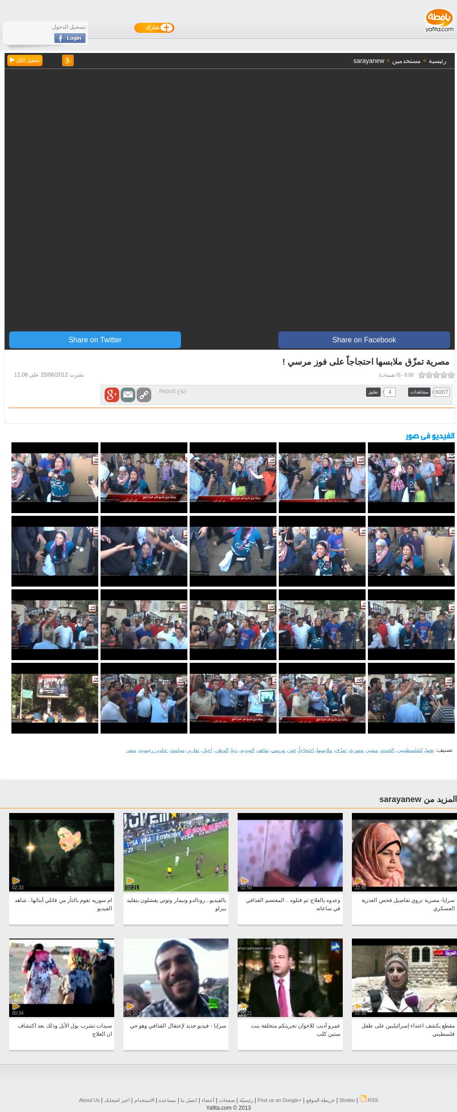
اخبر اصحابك (117, 1100)
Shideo (347, 1100)
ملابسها (324, 750)
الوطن (221, 750)
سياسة (178, 750)
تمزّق (340, 750)
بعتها (429, 750)
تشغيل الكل (25, 60)
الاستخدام (144, 1100)
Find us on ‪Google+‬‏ (280, 1100)
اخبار (207, 750)
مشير (372, 750)
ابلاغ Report (172, 391)
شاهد (263, 750)
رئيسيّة (246, 1100)
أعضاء (208, 1100)
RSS (369, 1100)
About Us (89, 1100)
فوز (292, 750)
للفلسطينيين (410, 750)
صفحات (227, 1100)
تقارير (193, 750)
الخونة (387, 750)
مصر (131, 750)
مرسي (278, 750)
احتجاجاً (306, 750)
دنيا (234, 750)
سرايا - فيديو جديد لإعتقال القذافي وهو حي (178, 1026)
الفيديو (248, 750)
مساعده (167, 1100)
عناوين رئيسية (153, 750)
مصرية (357, 750)
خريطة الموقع (320, 1100)
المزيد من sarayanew (418, 799)
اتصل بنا (189, 1100)
